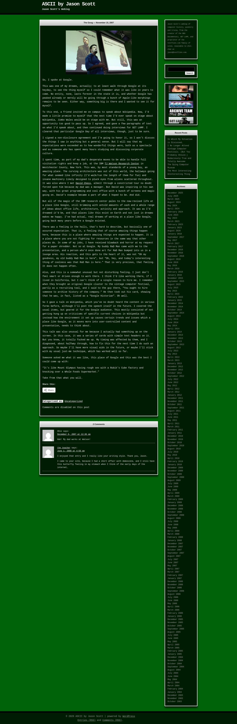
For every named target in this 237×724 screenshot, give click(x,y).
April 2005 (173, 645)
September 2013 (176, 344)
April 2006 (173, 607)
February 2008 (175, 537)
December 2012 (175, 367)
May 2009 (172, 490)
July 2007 (173, 559)
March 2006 (173, 610)
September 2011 (176, 408)
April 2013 (173, 357)
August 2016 (174, 259)
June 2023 (173, 215)
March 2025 (173, 199)
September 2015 (176, 281)
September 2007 (176, 553)
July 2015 (173, 288)
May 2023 (172, 218)
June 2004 (173, 676)
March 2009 (173, 496)
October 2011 (175, 404)
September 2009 (176, 477)
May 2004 (172, 679)
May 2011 (172, 420)
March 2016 (173, 269)
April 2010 (173, 458)
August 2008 (174, 518)
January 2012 (175, 395)
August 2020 (174, 231)
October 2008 (175, 512)
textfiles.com (174, 43)
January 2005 (175, 654)
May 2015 (172, 291)
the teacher (63, 448)
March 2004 (173, 686)
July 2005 (173, 635)
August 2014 (174, 316)
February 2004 (175, 689)
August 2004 (174, 670)
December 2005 (175, 619)
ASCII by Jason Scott (68, 4)
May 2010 (172, 455)
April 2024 (173, 209)
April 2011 (173, 424)
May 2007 (172, 566)
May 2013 (172, 354)
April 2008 (173, 531)
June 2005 (173, 638)
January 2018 (175, 234)
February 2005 (175, 651)
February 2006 (175, 613)
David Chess (83, 183)
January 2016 (175, 275)
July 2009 (173, 483)
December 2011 (175, 398)
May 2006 (172, 603)
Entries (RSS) (86, 720)
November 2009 (175, 471)
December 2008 (175, 506)
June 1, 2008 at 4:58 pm (71, 451)
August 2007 (174, 556)
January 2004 (175, 692)
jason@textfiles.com (177, 52)
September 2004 (176, 667)
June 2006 (173, 600)
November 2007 (175, 547)
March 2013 (173, 360)
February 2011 (175, 430)
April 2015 (173, 294)
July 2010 (173, 452)
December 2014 (175, 303)
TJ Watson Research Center (122, 163)
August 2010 (174, 449)
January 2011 (175, 433)
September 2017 (176, 237)
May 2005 (172, 642)
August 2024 (174, 202)
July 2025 (173, 196)
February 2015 (175, 297)
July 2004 (173, 673)
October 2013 (175, 341)
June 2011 (173, 417)
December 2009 (175, 468)
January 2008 (175, 540)
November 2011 (175, 401)
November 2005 (175, 622)
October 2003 (175, 701)
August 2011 (174, 411)
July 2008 (173, 521)
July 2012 (173, 379)
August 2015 (174, 284)
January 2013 (175, 363)
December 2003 (175, 695)
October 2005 (175, 626)
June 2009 (173, 487)
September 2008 (176, 515)
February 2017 (175, 247)
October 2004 (175, 664)
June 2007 (173, 562)
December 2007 (175, 544)
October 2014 (175, 310)
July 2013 (173, 351)
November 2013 (175, 338)
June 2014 (173, 322)
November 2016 (175, 253)
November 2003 (175, 698)
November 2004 (175, 660)
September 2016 (176, 256)
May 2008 (172, 528)
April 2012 (173, 389)
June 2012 (173, 382)
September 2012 (176, 376)
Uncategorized (73, 401)
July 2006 (173, 597)
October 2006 (175, 588)
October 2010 (175, 442)
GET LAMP (184, 37)
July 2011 (173, 414)
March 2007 (173, 572)
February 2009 (175, 499)
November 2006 (175, 585)
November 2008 (175, 509)
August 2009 (174, 480)
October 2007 (175, 550)
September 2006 (176, 591)
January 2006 (175, 616)
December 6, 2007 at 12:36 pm (74, 434)
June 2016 (173, 262)
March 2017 (173, 243)
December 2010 (175, 436)
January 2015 (175, 300)
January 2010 (175, 465)
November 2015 (175, 278)
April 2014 (173, 329)
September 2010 (176, 446)
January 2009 (175, 502)
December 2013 (175, 335)
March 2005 (173, 648)
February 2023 (175, 224)
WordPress (128, 716)
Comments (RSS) (112, 720)
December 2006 (175, 581)
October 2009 (175, 474)
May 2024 (172, 206)
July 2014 (173, 319)
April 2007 (173, 569)
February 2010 (175, 461)
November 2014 (175, 307)
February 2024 (175, 212)
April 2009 (173, 493)
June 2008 (173, 525)
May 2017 (172, 240)
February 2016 (175, 272)
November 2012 (175, 370)
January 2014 (175, 332)
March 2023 (173, 221)
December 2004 (175, 657)
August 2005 (174, 632)
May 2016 (172, 265)
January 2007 (175, 578)
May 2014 (172, 326)
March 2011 (173, 427)
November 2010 (175, 439)
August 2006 (174, 594)
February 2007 (175, 575)
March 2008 (173, 534)
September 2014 (176, 313)
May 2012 (172, 385)
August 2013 (174, 348)
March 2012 (173, 392)
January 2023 (175, 228)
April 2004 (173, 683)
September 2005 (176, 629)
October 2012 (175, 373)
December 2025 (175, 193)
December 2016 (175, 250)
